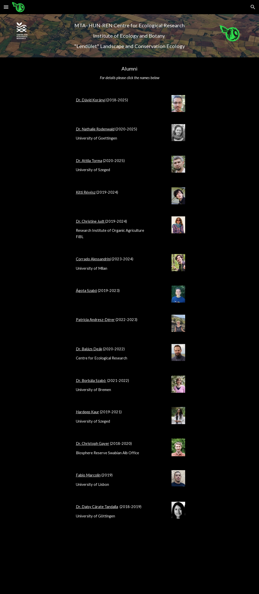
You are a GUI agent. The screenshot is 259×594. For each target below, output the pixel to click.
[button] (6, 7)
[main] (129, 35)
